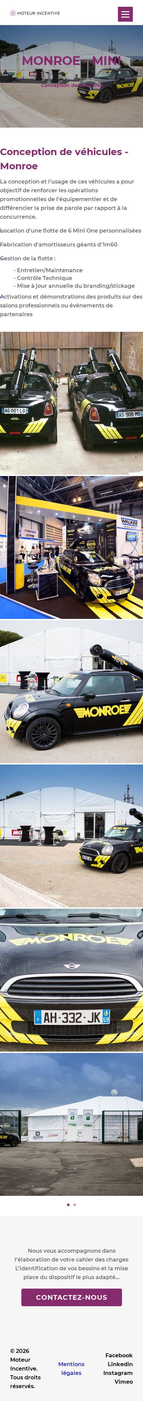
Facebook (119, 1355)
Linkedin (120, 1364)
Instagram (118, 1373)
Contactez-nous (71, 1297)
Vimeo (124, 1382)
